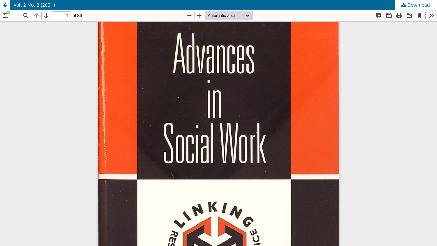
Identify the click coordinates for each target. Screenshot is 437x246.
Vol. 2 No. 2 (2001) (34, 5)
